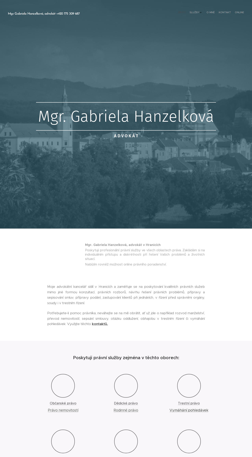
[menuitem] (225, 13)
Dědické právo (126, 403)
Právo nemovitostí (63, 410)
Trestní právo (189, 403)
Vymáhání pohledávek (189, 410)
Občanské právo (63, 403)
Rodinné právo (126, 410)
